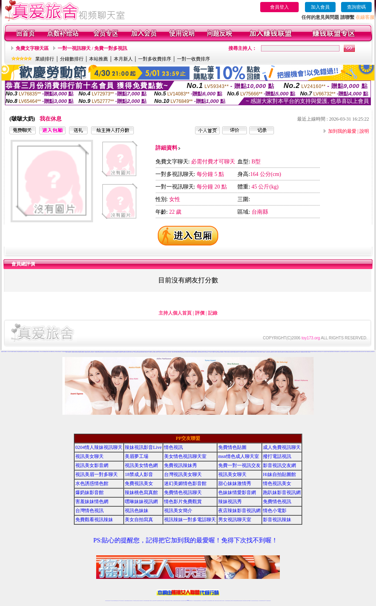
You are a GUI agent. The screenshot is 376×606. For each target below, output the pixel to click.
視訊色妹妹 (136, 510)
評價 (199, 313)
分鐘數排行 (72, 59)
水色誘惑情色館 (91, 483)
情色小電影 (275, 510)
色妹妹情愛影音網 (237, 492)
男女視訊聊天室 (234, 519)
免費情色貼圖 (232, 447)
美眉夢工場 (136, 456)
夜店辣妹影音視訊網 (239, 510)
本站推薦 (98, 59)
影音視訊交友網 (279, 465)
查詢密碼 (356, 7)
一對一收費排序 (193, 59)
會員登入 (279, 7)
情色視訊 (173, 447)
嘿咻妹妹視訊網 (141, 501)
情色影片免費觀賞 (183, 501)
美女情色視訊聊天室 (185, 456)
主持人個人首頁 (175, 313)
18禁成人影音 (139, 474)
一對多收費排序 (154, 59)
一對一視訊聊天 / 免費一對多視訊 (92, 48)
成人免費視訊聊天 (282, 447)
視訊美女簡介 (178, 510)
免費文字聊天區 (32, 48)
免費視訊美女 (139, 483)
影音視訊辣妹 (277, 519)
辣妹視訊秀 (230, 501)
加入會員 (320, 7)
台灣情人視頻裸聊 (358, 351)
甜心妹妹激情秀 (234, 483)
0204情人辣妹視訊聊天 (98, 447)
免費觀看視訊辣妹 (94, 519)
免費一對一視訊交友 (239, 465)
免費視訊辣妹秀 (180, 465)
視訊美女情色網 (141, 465)
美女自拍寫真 (139, 519)
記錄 (212, 313)
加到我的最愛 (342, 131)
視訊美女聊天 (89, 456)
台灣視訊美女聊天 (183, 474)
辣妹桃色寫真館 (141, 492)
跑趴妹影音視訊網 (282, 492)
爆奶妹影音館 (89, 492)
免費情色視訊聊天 (183, 492)
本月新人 (123, 59)
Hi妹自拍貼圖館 (279, 474)
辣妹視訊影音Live (143, 447)
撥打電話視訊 (277, 456)
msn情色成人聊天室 (238, 456)
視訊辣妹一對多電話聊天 (190, 519)
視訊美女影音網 (91, 465)
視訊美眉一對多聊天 (96, 474)
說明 (364, 131)
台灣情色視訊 (89, 510)
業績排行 (44, 59)
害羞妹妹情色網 (91, 501)
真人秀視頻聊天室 (355, 351)
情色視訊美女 (277, 483)
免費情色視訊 (277, 501)
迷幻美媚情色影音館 (185, 483)
